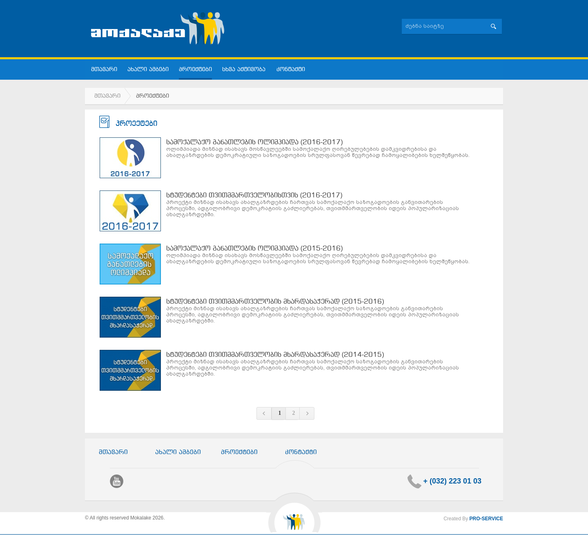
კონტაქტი (290, 70)
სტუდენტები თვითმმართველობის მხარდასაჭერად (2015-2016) (275, 301)
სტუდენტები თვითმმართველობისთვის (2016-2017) (254, 195)
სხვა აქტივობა (244, 70)
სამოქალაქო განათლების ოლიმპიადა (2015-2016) (254, 248)
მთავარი (104, 70)
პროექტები (195, 70)
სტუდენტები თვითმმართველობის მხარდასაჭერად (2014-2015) (275, 354)
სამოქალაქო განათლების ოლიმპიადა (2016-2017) (254, 142)
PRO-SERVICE (486, 519)
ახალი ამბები (148, 70)
